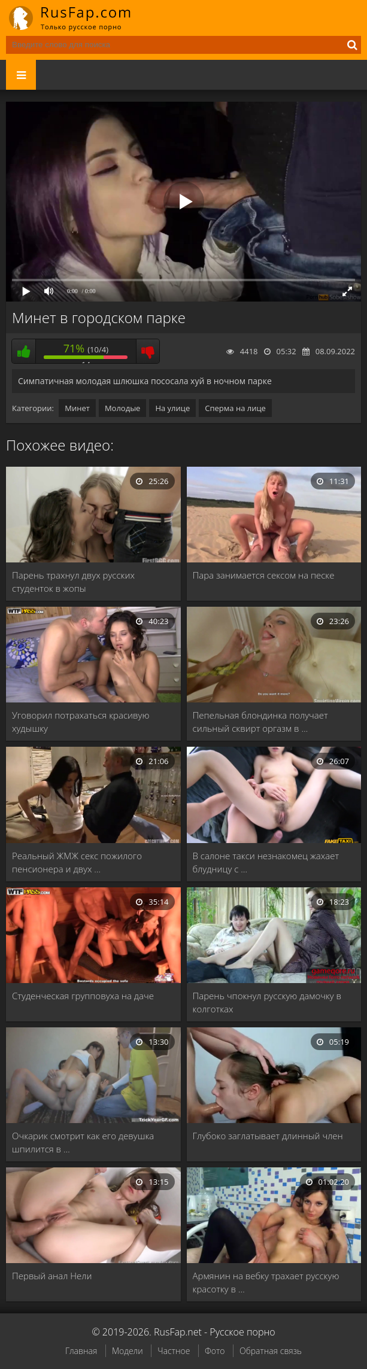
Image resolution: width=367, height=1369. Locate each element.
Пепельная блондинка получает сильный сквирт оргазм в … (260, 721)
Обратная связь (270, 1350)
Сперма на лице (235, 408)
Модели (127, 1350)
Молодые (123, 408)
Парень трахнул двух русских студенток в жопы (73, 581)
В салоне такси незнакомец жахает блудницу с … (266, 862)
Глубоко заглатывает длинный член (268, 1136)
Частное (173, 1350)
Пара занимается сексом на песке (264, 575)
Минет (77, 408)
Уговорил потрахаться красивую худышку (80, 721)
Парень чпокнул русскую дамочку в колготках (267, 1002)
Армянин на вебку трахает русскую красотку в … (266, 1282)
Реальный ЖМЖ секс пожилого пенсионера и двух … (77, 862)
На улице (172, 408)
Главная (81, 1350)
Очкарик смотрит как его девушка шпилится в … (83, 1142)
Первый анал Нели (52, 1276)
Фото (215, 1350)
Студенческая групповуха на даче (83, 996)
